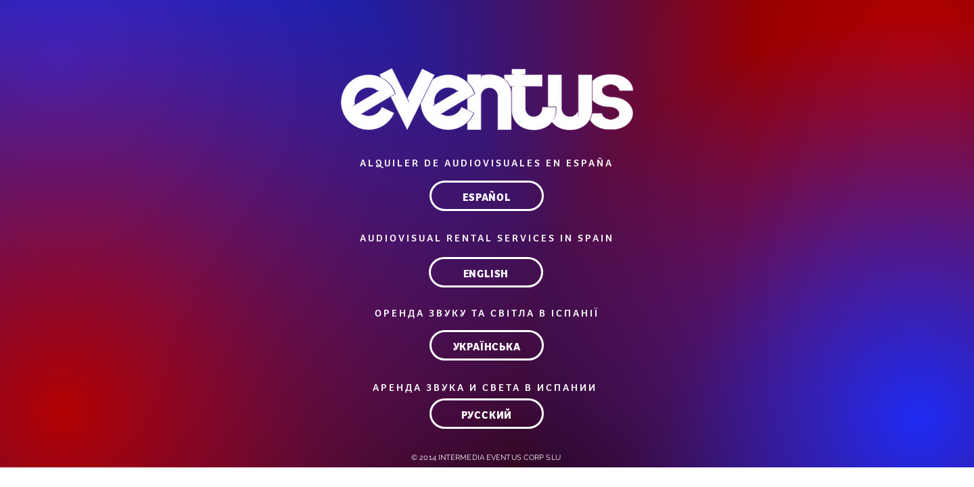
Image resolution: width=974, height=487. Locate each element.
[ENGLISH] (486, 272)
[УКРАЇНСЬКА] (487, 345)
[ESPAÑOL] (487, 196)
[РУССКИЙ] (487, 413)
